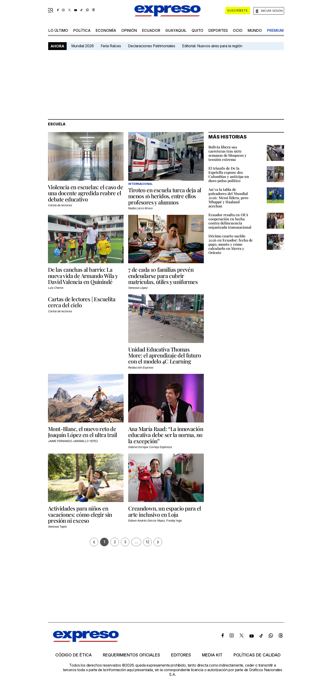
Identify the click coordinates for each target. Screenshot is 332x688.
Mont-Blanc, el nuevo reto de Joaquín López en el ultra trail (82, 431)
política (82, 30)
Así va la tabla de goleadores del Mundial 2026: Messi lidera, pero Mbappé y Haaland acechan (228, 197)
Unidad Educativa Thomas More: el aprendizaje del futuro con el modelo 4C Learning (164, 355)
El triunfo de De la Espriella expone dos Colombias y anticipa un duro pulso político (228, 174)
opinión (129, 30)
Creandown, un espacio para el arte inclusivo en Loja (164, 511)
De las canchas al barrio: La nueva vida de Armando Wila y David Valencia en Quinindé (83, 275)
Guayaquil (176, 30)
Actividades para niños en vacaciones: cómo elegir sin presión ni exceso (80, 514)
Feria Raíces (111, 46)
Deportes (218, 30)
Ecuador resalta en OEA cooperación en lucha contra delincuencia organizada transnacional (229, 221)
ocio (238, 30)
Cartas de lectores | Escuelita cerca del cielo (81, 302)
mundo (255, 30)
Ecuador (151, 30)
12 (147, 542)
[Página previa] (94, 542)
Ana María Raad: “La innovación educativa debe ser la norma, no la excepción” (165, 435)
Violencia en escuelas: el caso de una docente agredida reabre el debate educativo (85, 193)
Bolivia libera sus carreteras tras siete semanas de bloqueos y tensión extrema (227, 153)
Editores (181, 655)
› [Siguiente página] (158, 542)
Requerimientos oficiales (131, 655)
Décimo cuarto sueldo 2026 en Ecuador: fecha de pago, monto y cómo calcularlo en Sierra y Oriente (230, 244)
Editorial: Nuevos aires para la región (212, 46)
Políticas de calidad (257, 655)
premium (275, 30)
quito (197, 30)
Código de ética (73, 655)
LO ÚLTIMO (58, 30)
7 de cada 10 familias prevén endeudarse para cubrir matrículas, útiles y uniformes (163, 275)
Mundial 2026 (82, 46)
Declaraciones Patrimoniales (151, 46)
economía (106, 30)
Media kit (212, 655)
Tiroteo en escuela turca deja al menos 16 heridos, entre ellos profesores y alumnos (164, 196)
